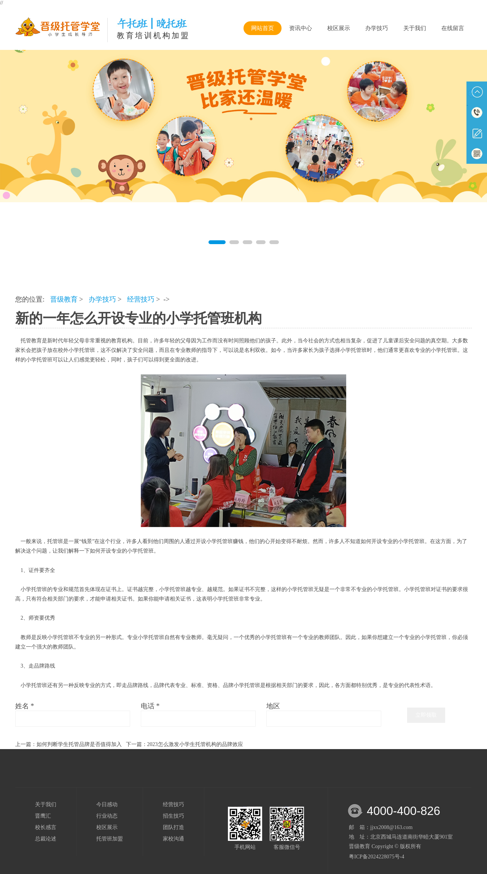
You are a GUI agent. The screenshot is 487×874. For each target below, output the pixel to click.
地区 (273, 706)
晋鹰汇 (43, 816)
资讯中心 (300, 28)
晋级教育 (64, 299)
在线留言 (452, 28)
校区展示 (338, 28)
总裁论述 (45, 839)
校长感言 (45, 827)
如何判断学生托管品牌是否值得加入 (79, 744)
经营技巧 (140, 299)
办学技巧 (376, 28)
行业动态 (107, 816)
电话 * (150, 706)
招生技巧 (173, 816)
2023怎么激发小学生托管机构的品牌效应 (195, 744)
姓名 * (24, 706)
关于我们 (414, 28)
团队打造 (173, 827)
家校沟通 (173, 839)
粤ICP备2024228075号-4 (376, 857)
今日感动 (107, 804)
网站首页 (262, 28)
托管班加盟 (109, 839)
